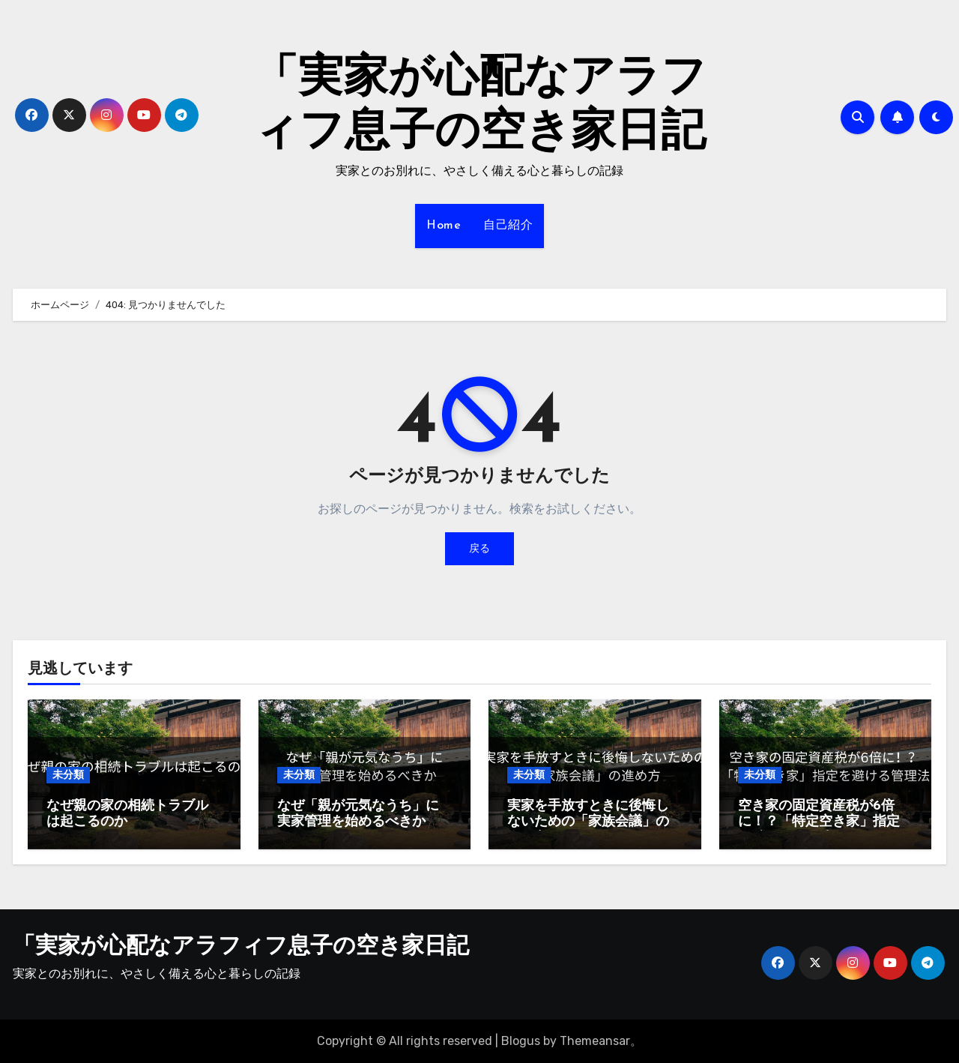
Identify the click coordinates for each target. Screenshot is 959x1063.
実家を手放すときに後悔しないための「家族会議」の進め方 (588, 822)
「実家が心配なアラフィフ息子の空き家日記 (241, 947)
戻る (479, 548)
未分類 (68, 774)
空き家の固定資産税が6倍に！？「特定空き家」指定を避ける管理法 (819, 822)
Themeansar (595, 1041)
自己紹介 (508, 226)
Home (443, 226)
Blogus (520, 1041)
